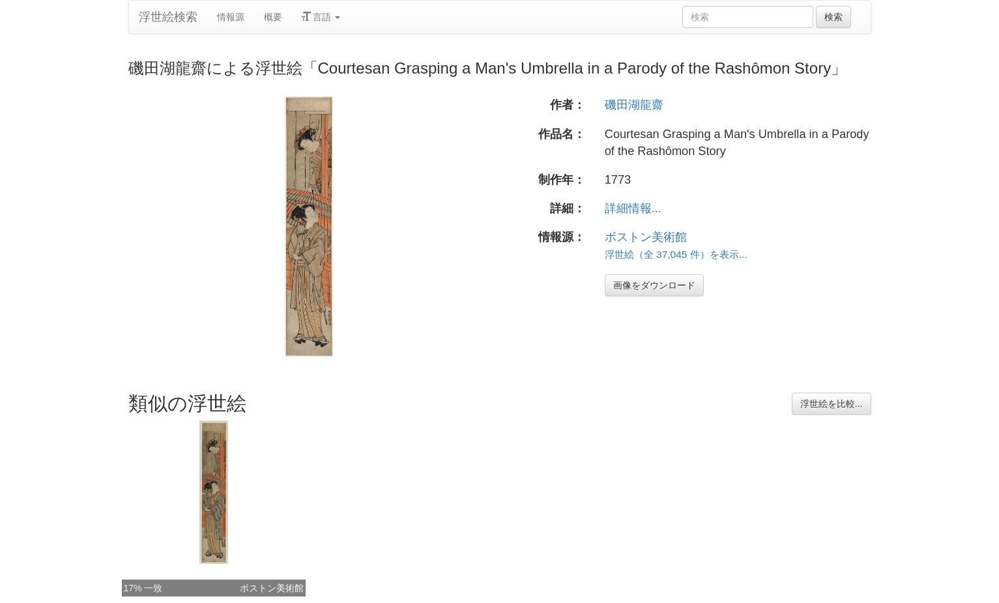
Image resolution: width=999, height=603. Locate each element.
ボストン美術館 (646, 237)
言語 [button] (321, 17)
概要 (273, 17)
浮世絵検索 (168, 16)
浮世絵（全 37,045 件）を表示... (676, 254)
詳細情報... (633, 208)
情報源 (230, 17)
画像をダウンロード (654, 285)
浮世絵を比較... (831, 404)
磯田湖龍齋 (634, 104)
